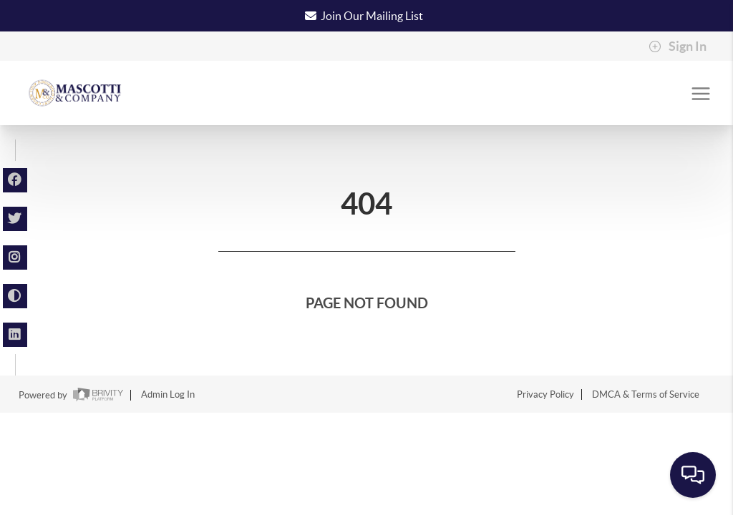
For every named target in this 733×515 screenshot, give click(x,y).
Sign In (678, 46)
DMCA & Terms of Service (645, 394)
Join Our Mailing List (372, 15)
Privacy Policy (545, 394)
